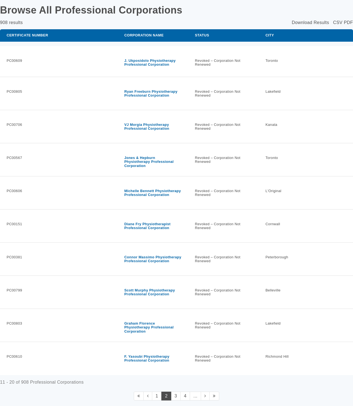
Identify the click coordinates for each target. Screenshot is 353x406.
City (270, 35)
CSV (338, 22)
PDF (348, 22)
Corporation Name (144, 35)
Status (202, 35)
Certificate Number (27, 35)
